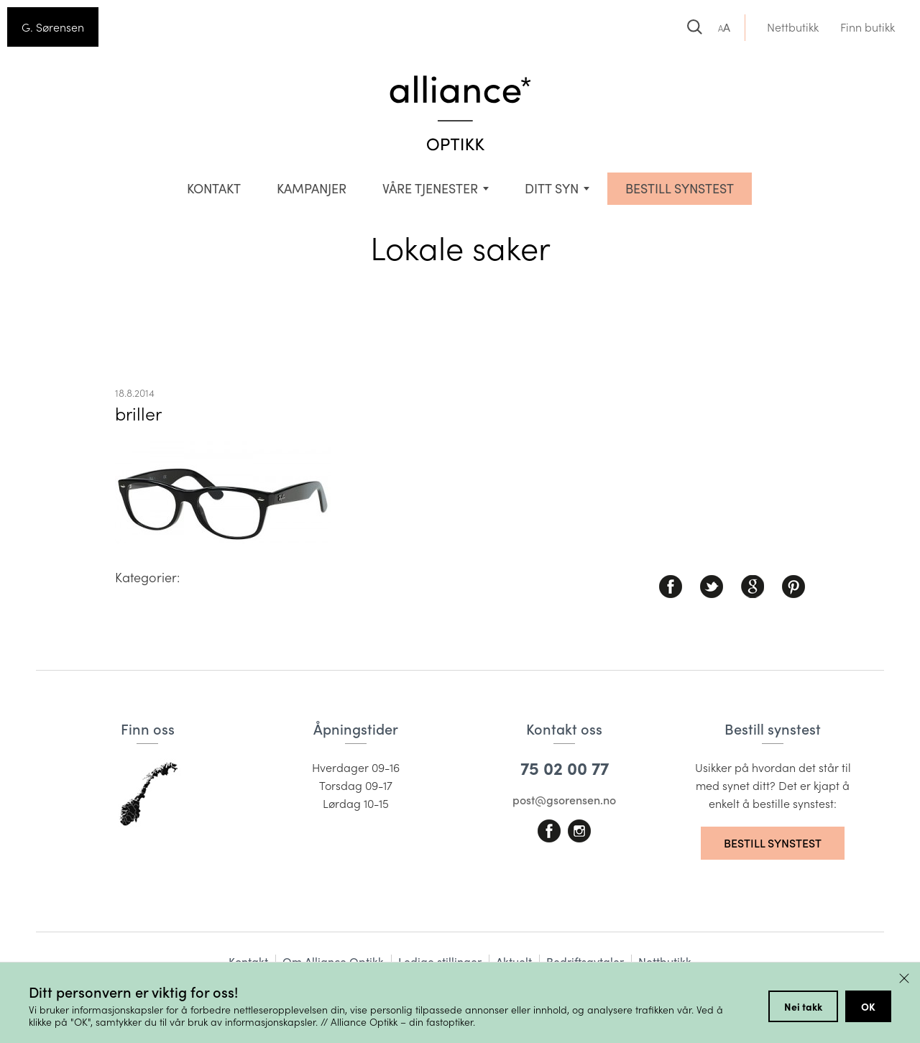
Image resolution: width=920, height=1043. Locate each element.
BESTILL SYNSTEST (679, 188)
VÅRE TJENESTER (430, 188)
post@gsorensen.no (564, 799)
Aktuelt (514, 961)
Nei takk (803, 1006)
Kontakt (214, 188)
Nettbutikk (793, 27)
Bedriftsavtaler (585, 961)
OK (868, 1006)
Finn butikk (867, 27)
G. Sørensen (53, 27)
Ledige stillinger (440, 961)
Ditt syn (552, 188)
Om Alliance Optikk (333, 961)
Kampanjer (311, 188)
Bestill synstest (773, 842)
